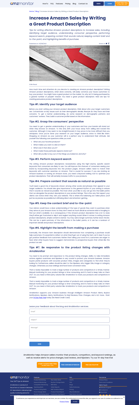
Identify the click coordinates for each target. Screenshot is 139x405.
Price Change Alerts (40, 392)
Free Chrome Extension (70, 365)
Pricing (67, 4)
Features (59, 4)
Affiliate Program (105, 387)
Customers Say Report (58, 394)
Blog (74, 4)
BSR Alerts (54, 385)
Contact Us (83, 4)
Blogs (71, 385)
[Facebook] (109, 44)
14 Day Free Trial (39, 297)
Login (110, 4)
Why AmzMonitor (75, 392)
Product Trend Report (57, 392)
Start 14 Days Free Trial (47, 364)
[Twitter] (106, 44)
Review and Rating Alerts (41, 394)
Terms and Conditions (106, 382)
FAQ (52, 4)
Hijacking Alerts (38, 387)
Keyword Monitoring (40, 382)
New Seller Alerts (56, 380)
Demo (99, 4)
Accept (75, 401)
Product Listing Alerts (40, 389)
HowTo (45, 4)
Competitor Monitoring (41, 385)
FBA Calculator (92, 365)
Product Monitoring (40, 380)
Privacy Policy (64, 402)
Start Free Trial (122, 3)
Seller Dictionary (74, 387)
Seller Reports (55, 387)
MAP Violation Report (57, 389)
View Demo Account (76, 394)
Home (31, 11)
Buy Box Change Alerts (58, 382)
